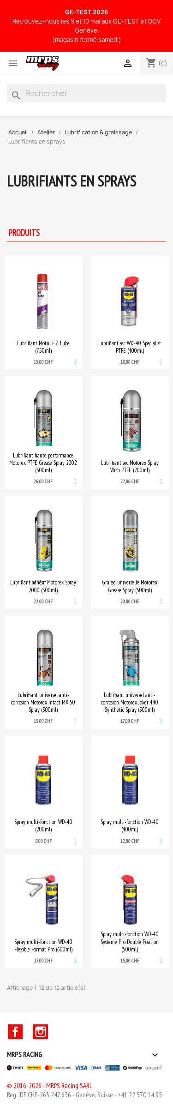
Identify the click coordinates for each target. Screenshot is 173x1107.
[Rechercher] (86, 93)
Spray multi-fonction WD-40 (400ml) (130, 825)
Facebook (15, 1031)
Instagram (40, 1031)
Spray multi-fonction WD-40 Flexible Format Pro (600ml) (43, 945)
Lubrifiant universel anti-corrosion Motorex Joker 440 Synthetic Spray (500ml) (129, 702)
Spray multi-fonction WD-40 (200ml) (43, 825)
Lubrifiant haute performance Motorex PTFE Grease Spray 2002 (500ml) (43, 462)
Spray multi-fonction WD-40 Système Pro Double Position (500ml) (130, 941)
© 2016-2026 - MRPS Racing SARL (49, 1085)
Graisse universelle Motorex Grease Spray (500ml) (129, 585)
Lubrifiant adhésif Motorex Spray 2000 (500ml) (43, 585)
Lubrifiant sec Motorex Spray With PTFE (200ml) (130, 466)
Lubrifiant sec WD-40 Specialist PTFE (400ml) (129, 346)
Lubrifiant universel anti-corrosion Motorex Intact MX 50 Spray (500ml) (43, 702)
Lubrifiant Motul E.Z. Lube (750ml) (43, 346)
